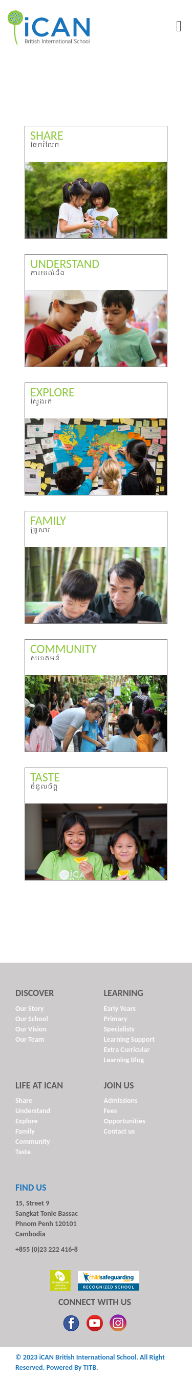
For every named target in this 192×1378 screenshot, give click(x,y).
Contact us (119, 1131)
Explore (26, 1121)
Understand (32, 1110)
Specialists (119, 1029)
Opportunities (124, 1121)
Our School (31, 1019)
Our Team (29, 1039)
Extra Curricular (127, 1049)
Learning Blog (124, 1060)
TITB (89, 1367)
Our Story (29, 1008)
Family (25, 1131)
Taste (23, 1151)
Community (32, 1141)
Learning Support (129, 1039)
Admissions (121, 1100)
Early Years (120, 1008)
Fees (110, 1110)
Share (23, 1100)
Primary (115, 1019)
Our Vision (31, 1029)
